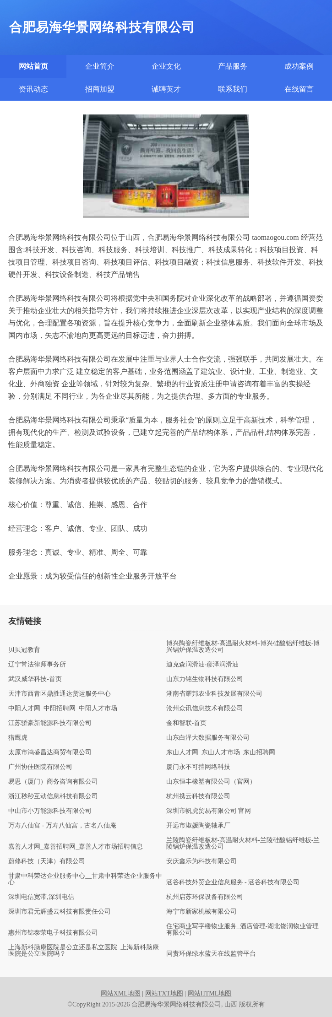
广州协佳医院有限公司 (40, 767)
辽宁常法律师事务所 (37, 664)
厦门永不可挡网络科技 (198, 767)
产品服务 (232, 66)
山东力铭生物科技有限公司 (204, 679)
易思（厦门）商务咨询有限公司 (53, 782)
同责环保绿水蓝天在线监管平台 (211, 954)
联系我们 (232, 89)
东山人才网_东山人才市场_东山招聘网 (220, 752)
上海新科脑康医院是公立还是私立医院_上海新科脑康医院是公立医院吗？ (83, 950)
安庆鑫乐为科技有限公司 (201, 861)
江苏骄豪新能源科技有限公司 (50, 723)
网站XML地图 (121, 993)
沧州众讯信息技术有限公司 (204, 708)
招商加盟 (99, 89)
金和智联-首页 (186, 723)
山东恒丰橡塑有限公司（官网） (211, 782)
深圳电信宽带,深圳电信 (41, 897)
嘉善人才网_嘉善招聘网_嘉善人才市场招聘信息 (75, 847)
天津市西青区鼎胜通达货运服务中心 (59, 694)
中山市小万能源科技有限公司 (50, 811)
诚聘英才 (166, 89)
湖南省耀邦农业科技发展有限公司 (214, 694)
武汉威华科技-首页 (35, 679)
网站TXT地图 (164, 993)
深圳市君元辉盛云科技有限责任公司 (59, 912)
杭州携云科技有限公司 (198, 796)
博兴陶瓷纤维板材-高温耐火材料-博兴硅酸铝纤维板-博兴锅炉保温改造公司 (243, 646)
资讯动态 (33, 89)
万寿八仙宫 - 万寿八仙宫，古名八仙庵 (62, 825)
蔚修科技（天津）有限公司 (46, 861)
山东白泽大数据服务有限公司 (208, 738)
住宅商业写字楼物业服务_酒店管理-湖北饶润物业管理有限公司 (242, 929)
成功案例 (299, 66)
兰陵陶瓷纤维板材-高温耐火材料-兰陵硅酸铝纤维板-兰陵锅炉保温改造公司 (243, 843)
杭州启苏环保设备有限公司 (204, 897)
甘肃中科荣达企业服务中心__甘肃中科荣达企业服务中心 (85, 879)
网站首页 (33, 66)
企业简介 (99, 66)
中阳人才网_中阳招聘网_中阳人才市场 (62, 708)
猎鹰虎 (17, 738)
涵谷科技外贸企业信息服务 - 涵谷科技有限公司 (233, 882)
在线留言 (299, 89)
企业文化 (166, 66)
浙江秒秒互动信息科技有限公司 (53, 796)
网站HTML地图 (210, 993)
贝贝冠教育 (24, 650)
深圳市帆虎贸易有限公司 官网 (208, 811)
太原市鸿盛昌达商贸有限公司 (50, 752)
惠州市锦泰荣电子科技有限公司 (53, 933)
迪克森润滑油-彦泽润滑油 (202, 664)
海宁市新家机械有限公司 (201, 912)
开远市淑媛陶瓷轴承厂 (198, 825)
